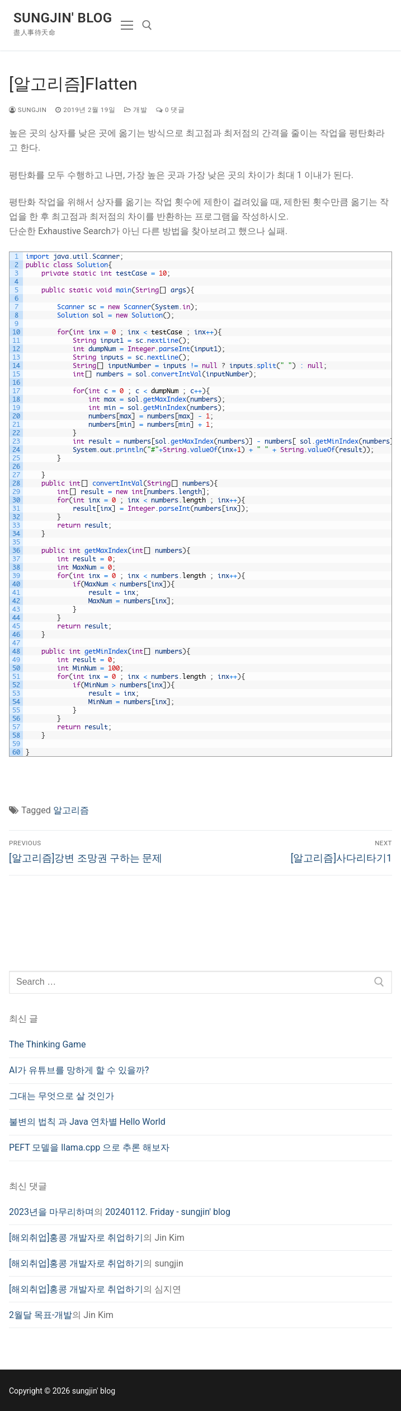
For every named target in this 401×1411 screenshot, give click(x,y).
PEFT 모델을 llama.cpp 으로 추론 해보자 (89, 1147)
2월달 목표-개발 (40, 1315)
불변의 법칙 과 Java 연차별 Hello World (87, 1121)
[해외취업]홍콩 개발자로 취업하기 (76, 1237)
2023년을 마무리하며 (51, 1212)
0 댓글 (170, 110)
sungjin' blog (62, 18)
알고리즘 (71, 810)
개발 (135, 110)
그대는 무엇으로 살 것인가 (61, 1096)
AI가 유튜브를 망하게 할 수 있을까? (79, 1070)
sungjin (27, 110)
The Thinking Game (47, 1044)
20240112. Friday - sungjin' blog (167, 1212)
